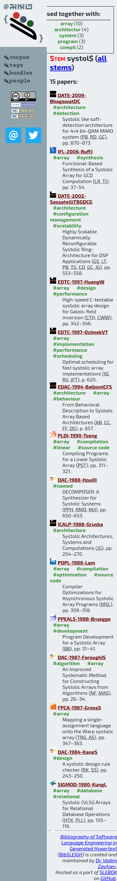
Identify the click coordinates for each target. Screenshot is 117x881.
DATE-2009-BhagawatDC (68, 98)
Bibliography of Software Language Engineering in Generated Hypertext (88, 842)
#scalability (67, 225)
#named (63, 486)
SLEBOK (108, 872)
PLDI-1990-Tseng (77, 435)
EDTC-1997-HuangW (81, 282)
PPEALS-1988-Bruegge (84, 619)
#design (86, 288)
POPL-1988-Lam (76, 562)
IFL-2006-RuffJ (75, 151)
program (68, 41)
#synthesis (90, 157)
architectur (67, 29)
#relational (66, 796)
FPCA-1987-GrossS (79, 707)
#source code (94, 447)
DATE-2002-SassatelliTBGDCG (71, 199)
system (67, 35)
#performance (70, 293)
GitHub (108, 878)
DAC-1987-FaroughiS (82, 657)
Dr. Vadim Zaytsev (106, 863)
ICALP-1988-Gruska (80, 524)
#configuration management (69, 216)
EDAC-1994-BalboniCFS (85, 387)
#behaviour (66, 398)
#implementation (73, 344)
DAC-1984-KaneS (77, 752)
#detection (66, 113)
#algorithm (66, 663)
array (66, 23)
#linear (62, 447)
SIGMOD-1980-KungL (82, 784)
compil (68, 47)
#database (89, 790)
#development (70, 631)
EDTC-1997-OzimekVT (83, 332)
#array (61, 157)
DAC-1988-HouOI (77, 480)
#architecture (69, 107)
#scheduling (67, 356)
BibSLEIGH (70, 854)
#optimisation (70, 574)
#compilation (92, 441)
